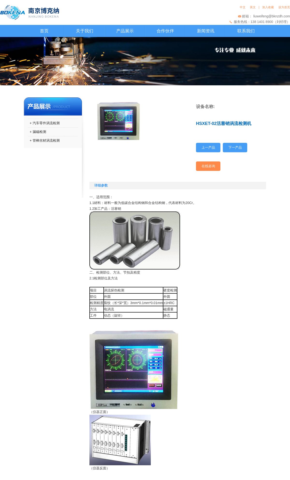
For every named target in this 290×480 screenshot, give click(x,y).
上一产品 (208, 147)
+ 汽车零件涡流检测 (44, 123)
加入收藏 (269, 7)
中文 (243, 7)
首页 (44, 31)
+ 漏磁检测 (37, 132)
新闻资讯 (205, 31)
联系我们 (246, 31)
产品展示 (125, 31)
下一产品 (235, 147)
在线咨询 (208, 166)
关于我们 (84, 31)
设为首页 (284, 7)
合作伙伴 (165, 31)
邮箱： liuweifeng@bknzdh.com (266, 16)
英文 (253, 7)
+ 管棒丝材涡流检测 (44, 140)
